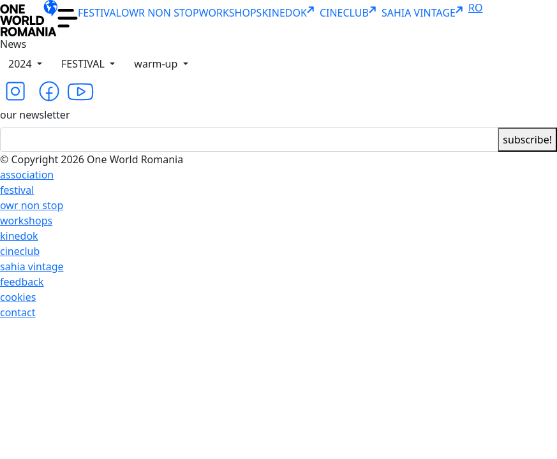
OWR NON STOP (160, 13)
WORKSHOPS (230, 13)
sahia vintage (32, 266)
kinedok (19, 236)
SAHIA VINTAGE (425, 13)
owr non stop (31, 205)
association (27, 175)
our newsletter (35, 115)
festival (17, 190)
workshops (26, 221)
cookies (18, 297)
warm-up (157, 64)
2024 (21, 64)
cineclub (20, 251)
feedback (21, 282)
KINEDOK (290, 13)
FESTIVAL (99, 13)
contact (17, 312)
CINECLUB (351, 13)
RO (475, 8)
